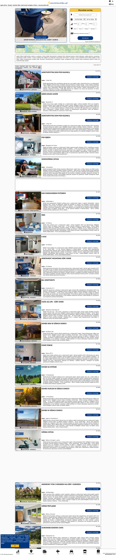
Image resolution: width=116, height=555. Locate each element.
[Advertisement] (58, 466)
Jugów (18, 74)
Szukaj (85, 38)
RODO (2, 543)
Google (26, 535)
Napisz (114, 554)
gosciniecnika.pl (58, 3)
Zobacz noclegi (92, 77)
